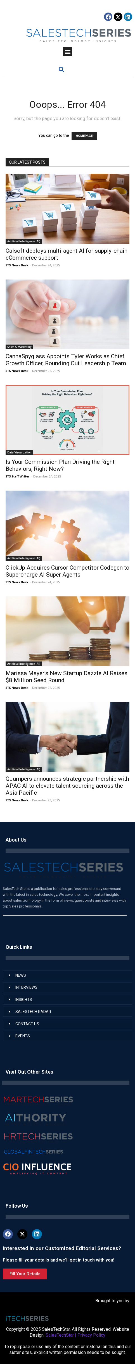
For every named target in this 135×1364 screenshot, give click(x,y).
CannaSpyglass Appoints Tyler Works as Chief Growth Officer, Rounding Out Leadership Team (66, 360)
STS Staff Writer (17, 476)
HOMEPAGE (84, 136)
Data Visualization (19, 452)
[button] (67, 51)
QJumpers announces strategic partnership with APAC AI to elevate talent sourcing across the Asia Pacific (67, 785)
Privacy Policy (91, 1335)
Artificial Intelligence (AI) (23, 241)
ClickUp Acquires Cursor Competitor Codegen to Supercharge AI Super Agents (67, 571)
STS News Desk (17, 265)
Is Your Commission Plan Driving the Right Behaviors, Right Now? (60, 465)
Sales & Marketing (19, 347)
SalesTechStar (60, 1335)
